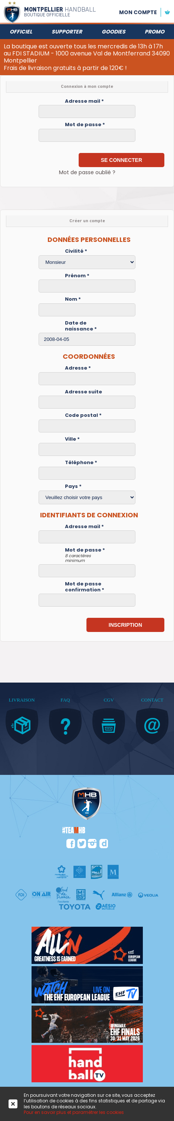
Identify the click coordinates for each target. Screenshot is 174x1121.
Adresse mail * (84, 101)
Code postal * (83, 415)
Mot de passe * (85, 125)
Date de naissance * (81, 326)
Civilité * (76, 251)
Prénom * (77, 276)
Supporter (67, 31)
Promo (154, 31)
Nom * (73, 299)
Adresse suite (83, 392)
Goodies (113, 31)
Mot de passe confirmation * (84, 587)
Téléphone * (81, 463)
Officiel (21, 31)
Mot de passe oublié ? (87, 172)
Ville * (72, 439)
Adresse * (78, 368)
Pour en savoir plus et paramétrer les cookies (74, 1112)
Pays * (73, 486)
